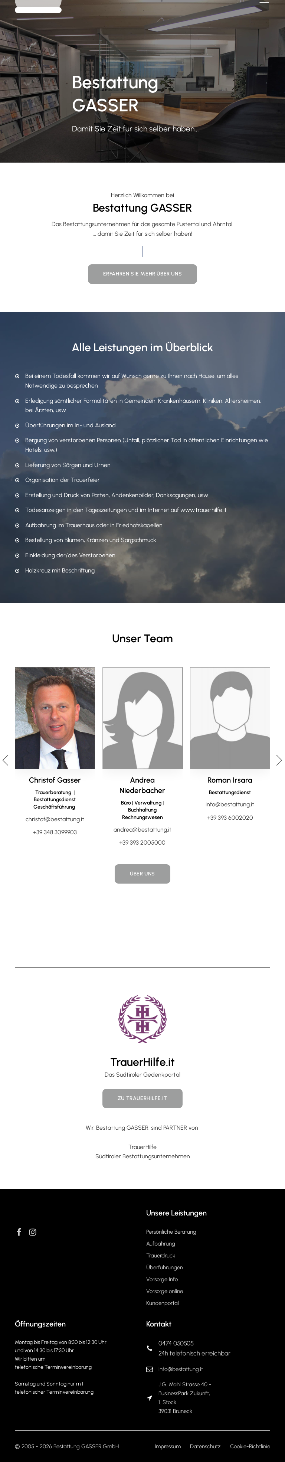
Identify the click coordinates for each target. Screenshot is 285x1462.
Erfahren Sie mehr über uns (142, 274)
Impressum (168, 1446)
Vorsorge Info (162, 1279)
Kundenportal (162, 1303)
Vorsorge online (164, 1291)
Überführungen (164, 1267)
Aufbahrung (160, 1243)
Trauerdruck (160, 1255)
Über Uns (142, 874)
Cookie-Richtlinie (250, 1446)
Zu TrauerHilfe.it (142, 1098)
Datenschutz (205, 1446)
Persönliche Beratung (171, 1231)
